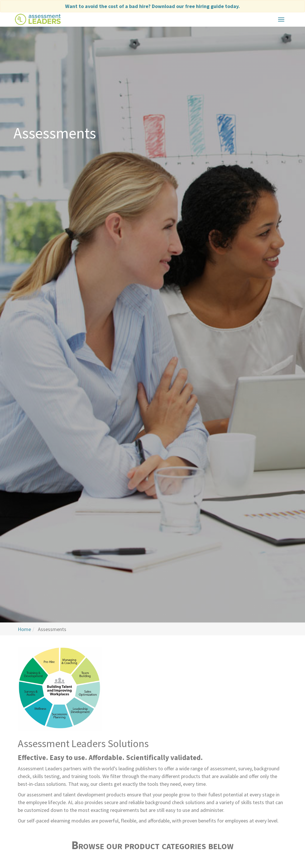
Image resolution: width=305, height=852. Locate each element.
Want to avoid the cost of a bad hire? (152, 6)
